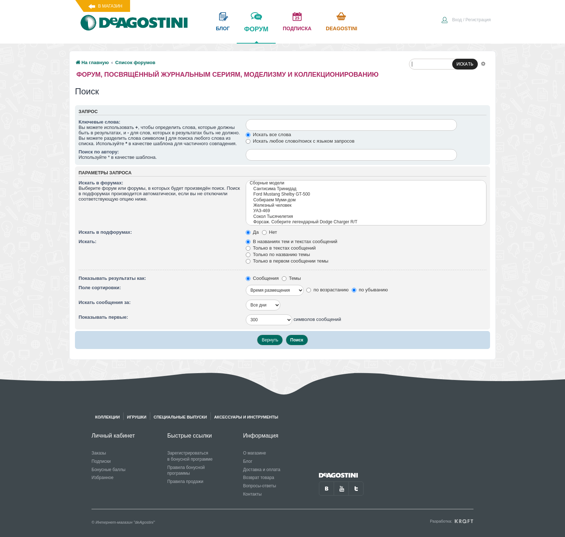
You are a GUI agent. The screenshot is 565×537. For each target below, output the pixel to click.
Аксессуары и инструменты (246, 417)
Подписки (101, 461)
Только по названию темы (278, 254)
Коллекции (107, 417)
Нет (269, 232)
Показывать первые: (103, 317)
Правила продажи (185, 481)
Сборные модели (366, 183)
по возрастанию (327, 289)
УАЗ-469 (366, 211)
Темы (291, 278)
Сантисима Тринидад (366, 189)
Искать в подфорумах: (105, 232)
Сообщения (262, 278)
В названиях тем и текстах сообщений (291, 241)
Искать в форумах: (101, 182)
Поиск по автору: (99, 152)
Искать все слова (268, 134)
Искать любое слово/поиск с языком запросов (300, 141)
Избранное (103, 477)
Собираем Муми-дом (366, 200)
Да (252, 232)
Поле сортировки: (100, 287)
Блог (247, 461)
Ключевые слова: (99, 122)
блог (223, 28)
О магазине (254, 453)
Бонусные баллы (108, 469)
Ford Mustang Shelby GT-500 (366, 194)
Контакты (252, 494)
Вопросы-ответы (259, 485)
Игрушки (136, 417)
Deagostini (341, 28)
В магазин (110, 6)
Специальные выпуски (180, 417)
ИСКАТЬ (465, 64)
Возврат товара (258, 477)
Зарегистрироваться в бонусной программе (190, 456)
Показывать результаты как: (112, 278)
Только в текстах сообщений (281, 248)
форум (256, 34)
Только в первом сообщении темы (287, 261)
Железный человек (366, 205)
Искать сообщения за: (105, 302)
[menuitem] (466, 20)
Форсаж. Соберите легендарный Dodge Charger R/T (366, 222)
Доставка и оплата (261, 469)
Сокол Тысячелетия (366, 216)
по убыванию (370, 289)
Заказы (99, 453)
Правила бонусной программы (186, 470)
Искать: (88, 241)
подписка (297, 28)
